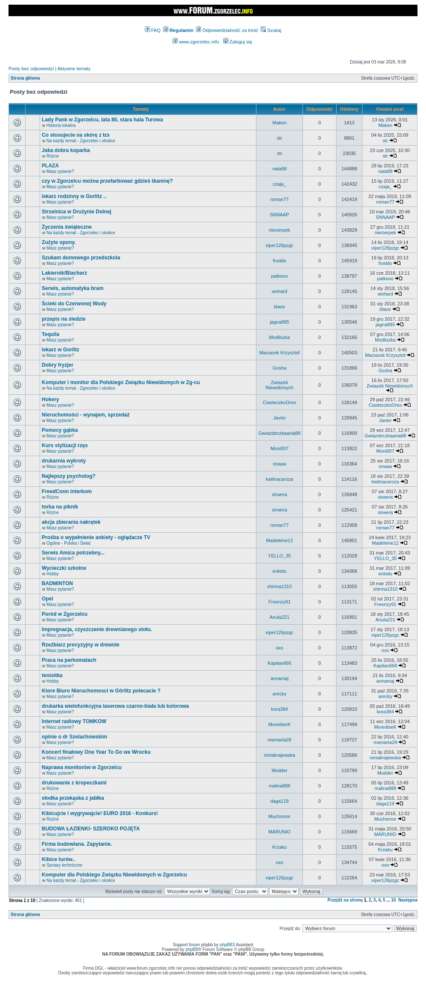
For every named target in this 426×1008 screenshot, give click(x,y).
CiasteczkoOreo (279, 402)
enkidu (279, 571)
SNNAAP (279, 214)
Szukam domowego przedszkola (81, 258)
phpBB (191, 949)
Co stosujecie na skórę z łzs (75, 135)
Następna (407, 900)
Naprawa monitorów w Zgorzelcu (81, 767)
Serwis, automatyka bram (73, 288)
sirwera (279, 494)
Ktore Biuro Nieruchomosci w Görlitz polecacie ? (101, 691)
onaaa (279, 463)
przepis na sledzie (64, 319)
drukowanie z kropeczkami (74, 783)
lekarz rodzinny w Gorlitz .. (74, 196)
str (279, 138)
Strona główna (25, 78)
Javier (279, 417)
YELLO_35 (279, 555)
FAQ (153, 30)
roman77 (279, 199)
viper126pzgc (279, 245)
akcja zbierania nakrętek (71, 522)
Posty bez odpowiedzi (31, 68)
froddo (279, 260)
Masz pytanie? (60, 171)
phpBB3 (227, 944)
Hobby (52, 573)
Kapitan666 (279, 663)
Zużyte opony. (59, 242)
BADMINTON (57, 583)
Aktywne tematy (74, 68)
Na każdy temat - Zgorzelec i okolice (80, 140)
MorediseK (279, 724)
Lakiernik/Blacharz (64, 273)
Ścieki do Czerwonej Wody (74, 304)
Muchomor (279, 816)
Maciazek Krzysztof (279, 352)
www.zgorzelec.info (196, 41)
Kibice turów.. (58, 859)
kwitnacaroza (279, 479)
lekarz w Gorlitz (60, 350)
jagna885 (279, 322)
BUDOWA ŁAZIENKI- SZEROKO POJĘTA (91, 829)
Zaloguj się (237, 41)
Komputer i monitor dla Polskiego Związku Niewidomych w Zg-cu (121, 382)
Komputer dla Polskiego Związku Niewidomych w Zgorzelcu (114, 875)
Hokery (50, 399)
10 (393, 900)
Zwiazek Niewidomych (279, 385)
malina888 (280, 785)
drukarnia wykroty (64, 461)
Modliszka (279, 337)
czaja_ (279, 184)
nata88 (279, 168)
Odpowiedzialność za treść (227, 30)
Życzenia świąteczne (67, 227)
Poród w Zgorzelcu (64, 614)
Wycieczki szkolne (64, 568)
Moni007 (279, 448)
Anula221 (280, 617)
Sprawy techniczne (64, 865)
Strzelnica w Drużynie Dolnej (76, 212)
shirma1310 (279, 586)
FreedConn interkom (67, 491)
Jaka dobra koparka (66, 150)
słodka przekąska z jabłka (73, 798)
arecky (279, 693)
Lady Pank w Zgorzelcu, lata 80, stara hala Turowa (102, 120)
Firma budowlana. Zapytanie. (77, 844)
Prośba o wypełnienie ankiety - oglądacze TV (96, 537)
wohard (279, 291)
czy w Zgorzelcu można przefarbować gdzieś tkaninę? (107, 181)
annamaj (279, 678)
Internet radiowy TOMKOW (74, 721)
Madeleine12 (279, 540)
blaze (279, 306)
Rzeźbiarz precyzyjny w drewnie (80, 645)
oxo (279, 647)
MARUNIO (279, 831)
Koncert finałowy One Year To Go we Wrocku (96, 752)
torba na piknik (60, 507)
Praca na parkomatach (69, 660)
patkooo (279, 276)
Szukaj (271, 30)
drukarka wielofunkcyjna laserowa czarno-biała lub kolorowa (115, 706)
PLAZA (50, 166)
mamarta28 (279, 739)
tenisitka (52, 675)
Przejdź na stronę (345, 900)
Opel (47, 599)
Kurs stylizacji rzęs (65, 445)
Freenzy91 (279, 601)
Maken (280, 122)
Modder (279, 770)
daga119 (280, 801)
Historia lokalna (60, 125)
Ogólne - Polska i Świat (68, 543)
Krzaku (279, 847)
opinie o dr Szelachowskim (74, 737)
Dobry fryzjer (57, 365)
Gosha (279, 367)
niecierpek (279, 230)
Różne (52, 156)
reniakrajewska (279, 755)
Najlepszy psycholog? (68, 476)
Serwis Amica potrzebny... (73, 553)
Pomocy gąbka (60, 430)
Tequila (50, 334)
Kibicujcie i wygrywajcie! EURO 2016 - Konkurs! (100, 813)
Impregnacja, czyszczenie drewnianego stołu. (97, 629)
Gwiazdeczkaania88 (279, 433)
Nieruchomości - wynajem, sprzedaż (86, 415)
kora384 (279, 709)
